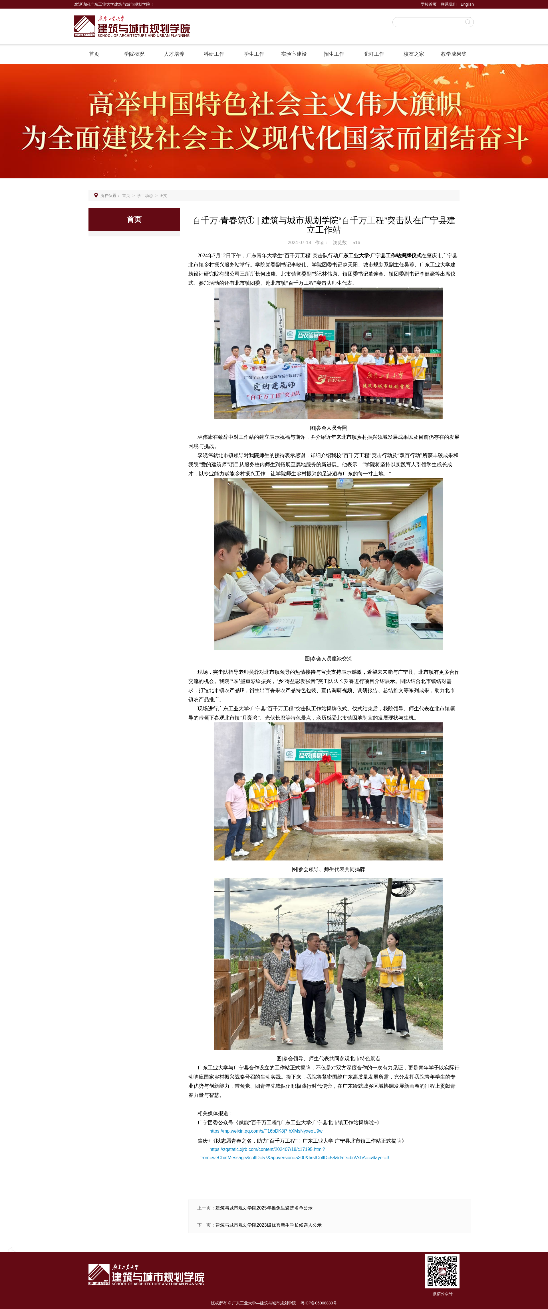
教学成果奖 (454, 54)
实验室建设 (294, 54)
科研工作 (214, 54)
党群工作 (374, 54)
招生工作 (334, 54)
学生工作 (254, 54)
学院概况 (134, 54)
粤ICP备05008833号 (319, 1303)
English (467, 4)
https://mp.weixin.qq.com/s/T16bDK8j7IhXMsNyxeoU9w (266, 1131)
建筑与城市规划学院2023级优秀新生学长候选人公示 (268, 1225)
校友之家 (414, 54)
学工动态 (145, 195)
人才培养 (174, 54)
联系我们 (449, 4)
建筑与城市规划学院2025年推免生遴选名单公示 (264, 1208)
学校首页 (429, 4)
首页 (94, 54)
